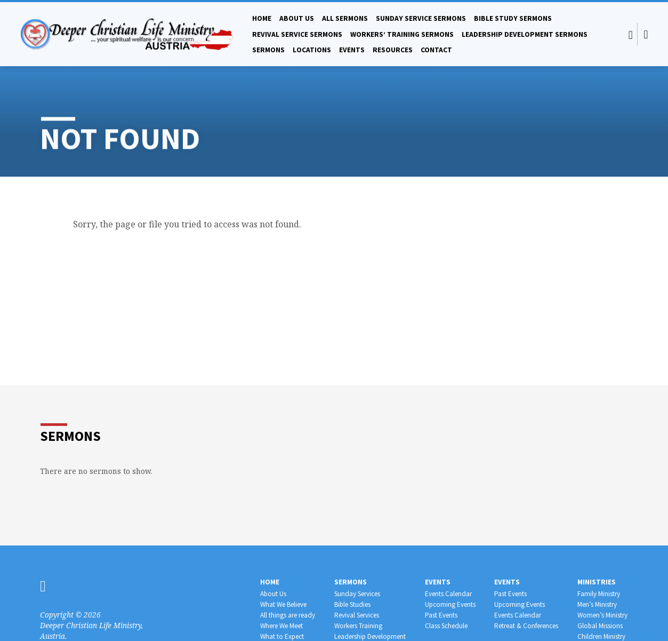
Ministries (596, 582)
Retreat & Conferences (526, 625)
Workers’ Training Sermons (402, 34)
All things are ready (287, 615)
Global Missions (600, 625)
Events (352, 49)
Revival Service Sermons (297, 34)
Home (261, 18)
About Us (296, 18)
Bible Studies (352, 604)
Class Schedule (446, 625)
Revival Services (356, 615)
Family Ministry (598, 593)
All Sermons (345, 18)
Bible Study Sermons (513, 18)
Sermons (268, 49)
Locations (312, 49)
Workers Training (358, 625)
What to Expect (282, 636)
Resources (393, 49)
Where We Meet (281, 625)
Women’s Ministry (602, 615)
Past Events (441, 615)
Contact (436, 49)
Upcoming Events (450, 604)
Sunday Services (357, 593)
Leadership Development (370, 636)
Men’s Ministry (597, 604)
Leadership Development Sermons (524, 34)
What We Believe (283, 604)
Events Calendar (448, 593)
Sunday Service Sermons (421, 18)
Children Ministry (601, 636)
